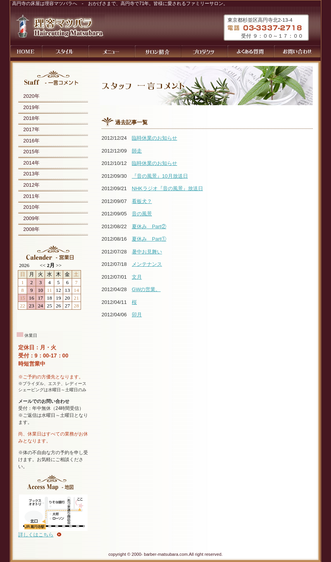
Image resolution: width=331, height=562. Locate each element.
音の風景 (142, 214)
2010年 (31, 207)
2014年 (31, 163)
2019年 (31, 107)
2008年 (31, 229)
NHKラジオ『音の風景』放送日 (167, 188)
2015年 (31, 151)
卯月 (137, 314)
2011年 (31, 196)
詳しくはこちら (35, 535)
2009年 (31, 218)
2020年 (31, 96)
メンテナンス (147, 264)
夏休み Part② (149, 226)
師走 (137, 151)
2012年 (31, 185)
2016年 (31, 141)
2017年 (31, 129)
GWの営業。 (146, 289)
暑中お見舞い (147, 252)
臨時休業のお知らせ (154, 138)
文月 (137, 277)
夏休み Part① (149, 239)
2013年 (31, 174)
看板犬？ (142, 201)
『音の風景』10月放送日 (160, 176)
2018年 (31, 118)
